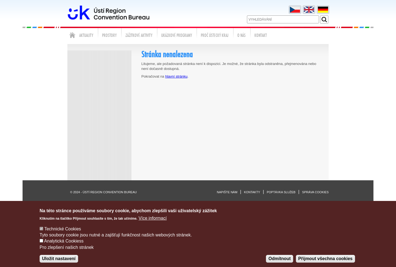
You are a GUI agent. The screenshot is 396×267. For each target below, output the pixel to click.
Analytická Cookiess (64, 246)
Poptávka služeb (281, 192)
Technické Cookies (62, 234)
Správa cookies (315, 192)
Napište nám (227, 192)
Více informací (153, 223)
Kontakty (252, 192)
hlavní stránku (176, 76)
